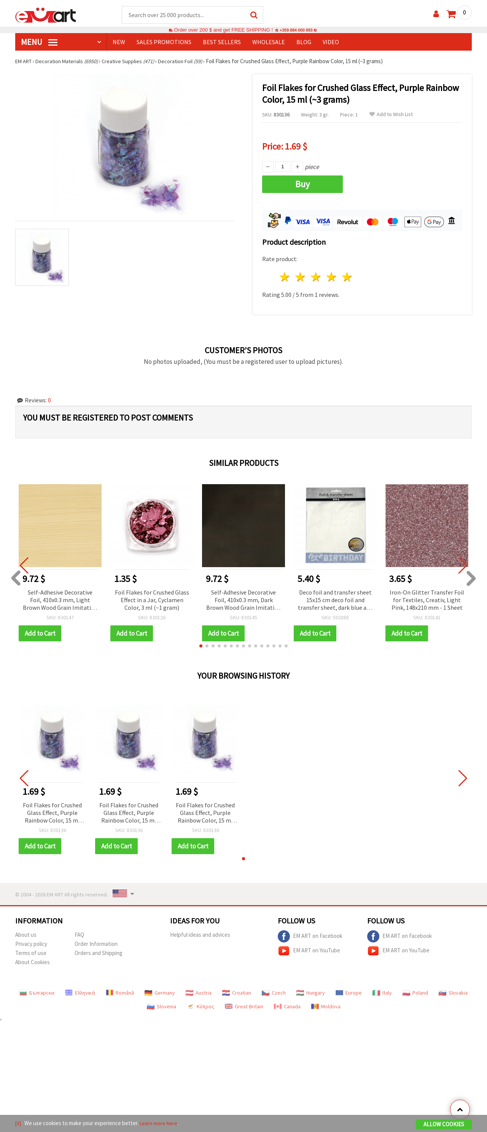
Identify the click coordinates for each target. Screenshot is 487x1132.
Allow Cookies (443, 1125)
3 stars (316, 277)
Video (331, 42)
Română (120, 993)
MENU (39, 42)
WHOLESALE (268, 42)
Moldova (326, 1007)
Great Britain (244, 1007)
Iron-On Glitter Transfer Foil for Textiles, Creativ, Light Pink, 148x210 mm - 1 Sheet (427, 600)
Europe (349, 993)
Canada (287, 1007)
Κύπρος (200, 1007)
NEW (119, 42)
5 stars (347, 277)
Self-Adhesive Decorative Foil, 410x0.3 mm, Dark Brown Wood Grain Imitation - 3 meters (243, 601)
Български (36, 993)
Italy (382, 993)
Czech (274, 993)
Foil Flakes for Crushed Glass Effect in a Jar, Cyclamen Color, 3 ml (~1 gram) (152, 600)
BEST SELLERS (222, 42)
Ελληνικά (80, 993)
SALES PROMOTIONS (164, 42)
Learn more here (160, 1123)
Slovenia (161, 1006)
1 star (285, 277)
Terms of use (30, 953)
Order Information (96, 944)
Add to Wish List (391, 115)
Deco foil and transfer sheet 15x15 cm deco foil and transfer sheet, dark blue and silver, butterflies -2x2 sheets (335, 601)
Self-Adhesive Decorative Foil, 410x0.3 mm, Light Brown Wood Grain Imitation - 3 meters (60, 601)
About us (26, 935)
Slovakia (453, 993)
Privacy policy (31, 944)
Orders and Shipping (99, 953)
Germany (160, 993)
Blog (303, 42)
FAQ (79, 935)
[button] (200, 646)
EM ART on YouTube (309, 951)
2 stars (301, 277)
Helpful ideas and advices (200, 935)
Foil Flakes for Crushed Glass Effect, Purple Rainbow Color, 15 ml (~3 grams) (52, 814)
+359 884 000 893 (296, 30)
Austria (199, 993)
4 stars (331, 277)
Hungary (310, 993)
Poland (415, 993)
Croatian (236, 993)
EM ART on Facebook (310, 937)
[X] (18, 1123)
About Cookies (32, 962)
